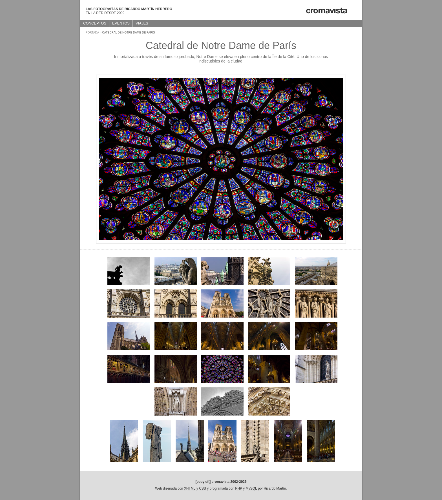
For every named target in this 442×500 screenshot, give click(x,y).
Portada (92, 32)
